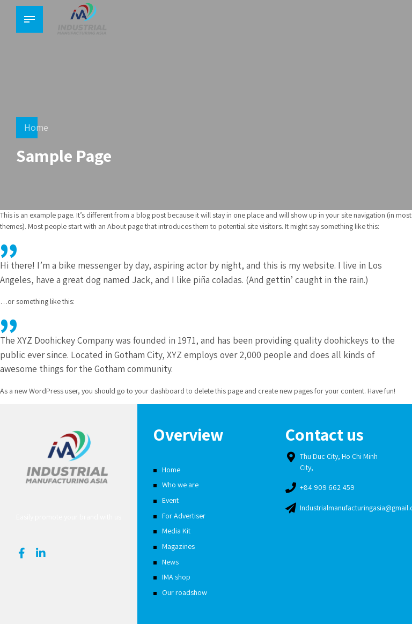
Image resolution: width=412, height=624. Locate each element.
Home (36, 127)
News (170, 562)
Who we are (180, 484)
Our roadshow (184, 592)
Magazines (178, 546)
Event (170, 500)
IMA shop (176, 577)
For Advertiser (183, 516)
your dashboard (160, 391)
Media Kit (176, 531)
